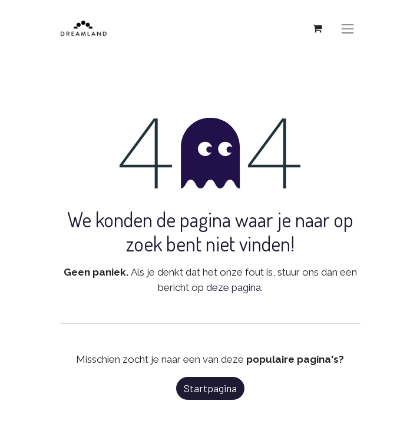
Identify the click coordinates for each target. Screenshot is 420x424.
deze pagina (233, 287)
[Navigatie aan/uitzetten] (348, 28)
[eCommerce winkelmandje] (317, 28)
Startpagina (210, 388)
